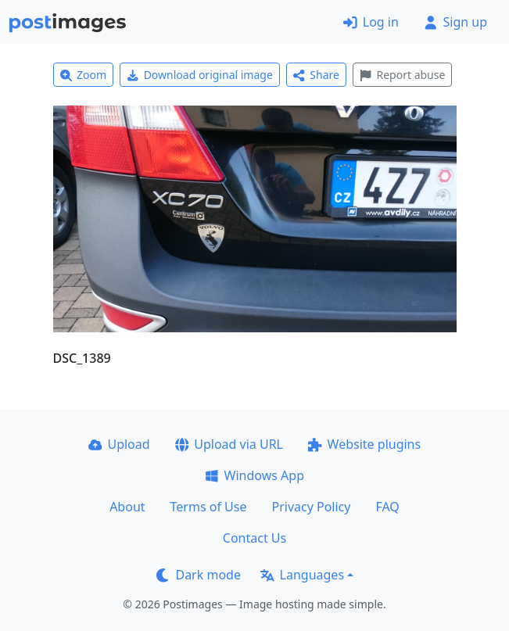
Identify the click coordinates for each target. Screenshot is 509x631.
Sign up (455, 21)
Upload (119, 444)
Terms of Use (208, 506)
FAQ (387, 506)
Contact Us (254, 538)
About (127, 506)
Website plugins (364, 444)
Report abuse (402, 74)
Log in (371, 21)
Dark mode (198, 574)
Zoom (83, 74)
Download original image (200, 74)
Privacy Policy (310, 506)
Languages (302, 574)
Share (316, 74)
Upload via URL (229, 444)
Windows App (254, 475)
